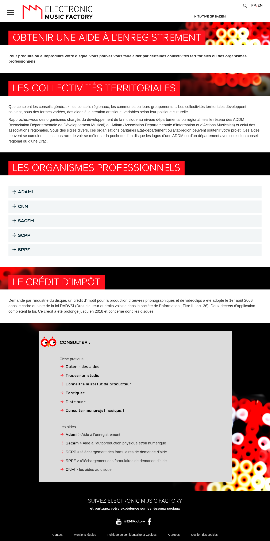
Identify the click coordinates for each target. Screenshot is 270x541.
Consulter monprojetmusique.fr (96, 411)
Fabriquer (75, 393)
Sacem (72, 443)
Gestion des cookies (204, 534)
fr (253, 5)
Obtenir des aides (82, 367)
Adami (71, 435)
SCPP (71, 452)
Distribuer (75, 402)
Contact (57, 534)
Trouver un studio (82, 376)
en (260, 5)
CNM (70, 470)
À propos (174, 534)
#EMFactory (134, 521)
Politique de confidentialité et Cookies (132, 534)
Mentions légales (85, 534)
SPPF (71, 461)
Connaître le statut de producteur (98, 384)
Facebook (150, 522)
